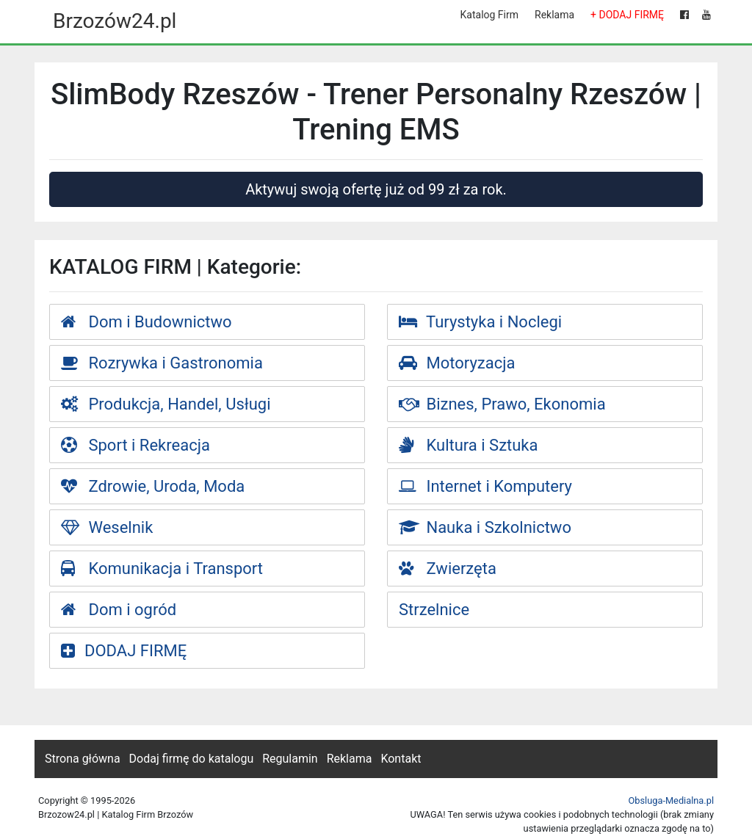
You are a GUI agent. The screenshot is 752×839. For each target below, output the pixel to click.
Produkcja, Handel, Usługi (166, 404)
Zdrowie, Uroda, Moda (153, 486)
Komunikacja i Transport (162, 568)
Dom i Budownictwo (146, 322)
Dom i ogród (118, 609)
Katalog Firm (489, 15)
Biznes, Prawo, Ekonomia (502, 404)
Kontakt (400, 759)
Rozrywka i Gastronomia (162, 363)
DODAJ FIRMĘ (124, 651)
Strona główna (82, 759)
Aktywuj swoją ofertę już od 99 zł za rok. (376, 189)
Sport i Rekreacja (135, 445)
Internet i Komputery (485, 486)
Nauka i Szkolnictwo (485, 527)
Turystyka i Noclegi (480, 322)
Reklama (554, 15)
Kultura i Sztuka (468, 445)
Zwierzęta (447, 568)
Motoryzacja (457, 363)
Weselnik (107, 527)
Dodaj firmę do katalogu (191, 759)
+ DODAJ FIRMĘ (627, 15)
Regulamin (290, 759)
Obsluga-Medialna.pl (671, 800)
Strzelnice (434, 609)
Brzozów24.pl (114, 21)
